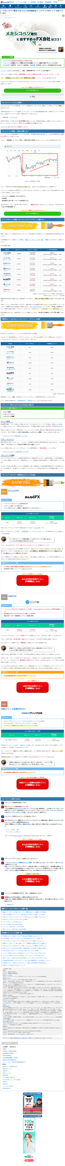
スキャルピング (58, 806)
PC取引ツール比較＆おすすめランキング (14, 941)
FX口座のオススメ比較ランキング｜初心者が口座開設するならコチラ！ (22, 912)
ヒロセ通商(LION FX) (6, 274)
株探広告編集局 (32, 1158)
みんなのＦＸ (7, 279)
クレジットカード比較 (21, 2)
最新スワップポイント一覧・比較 (34, 239)
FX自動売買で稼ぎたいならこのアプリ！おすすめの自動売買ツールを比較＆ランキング (27, 936)
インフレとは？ (13, 117)
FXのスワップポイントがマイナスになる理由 (15, 895)
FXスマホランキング (15, 711)
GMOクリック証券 (7, 258)
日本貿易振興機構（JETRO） (11, 1033)
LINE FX (5, 971)
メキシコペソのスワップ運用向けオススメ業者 (19, 843)
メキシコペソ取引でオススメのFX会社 (13, 902)
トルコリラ (4, 127)
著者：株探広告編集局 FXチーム (8, 17)
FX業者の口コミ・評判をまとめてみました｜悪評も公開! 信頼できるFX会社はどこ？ (26, 938)
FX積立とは (10, 880)
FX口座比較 (40, 2)
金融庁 (4, 1025)
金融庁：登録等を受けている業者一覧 (18, 1014)
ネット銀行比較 (32, 2)
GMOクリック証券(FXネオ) (13, 699)
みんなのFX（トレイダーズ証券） (12, 1055)
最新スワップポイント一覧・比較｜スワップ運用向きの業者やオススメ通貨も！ (25, 919)
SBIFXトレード (7, 269)
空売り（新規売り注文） (25, 810)
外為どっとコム (7, 264)
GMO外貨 (32, 65)
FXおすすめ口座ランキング (30, 711)
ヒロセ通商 (15, 851)
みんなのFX (6, 65)
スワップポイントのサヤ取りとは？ (12, 897)
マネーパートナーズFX (9, 975)
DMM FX (5, 1002)
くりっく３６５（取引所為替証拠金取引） (14, 1038)
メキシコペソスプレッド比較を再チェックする (16, 451)
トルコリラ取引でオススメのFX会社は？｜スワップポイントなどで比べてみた (24, 929)
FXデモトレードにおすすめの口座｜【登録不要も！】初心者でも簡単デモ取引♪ (24, 924)
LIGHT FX (19, 65)
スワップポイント (16, 78)
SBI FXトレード (10, 363)
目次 (33, 97)
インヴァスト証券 (7, 1062)
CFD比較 (55, 2)
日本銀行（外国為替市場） (10, 1027)
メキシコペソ (7, 61)
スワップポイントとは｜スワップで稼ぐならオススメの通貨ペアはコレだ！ (23, 917)
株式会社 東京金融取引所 (9, 1036)
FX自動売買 (25, 531)
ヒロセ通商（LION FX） (9, 997)
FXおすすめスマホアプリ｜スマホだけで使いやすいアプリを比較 (20, 926)
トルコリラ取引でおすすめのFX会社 (13, 900)
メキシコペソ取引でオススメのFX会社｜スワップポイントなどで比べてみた (24, 931)
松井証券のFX (10, 390)
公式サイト (23, 1010)
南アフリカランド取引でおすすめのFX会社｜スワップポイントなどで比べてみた (25, 934)
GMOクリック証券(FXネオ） (10, 1042)
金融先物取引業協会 (8, 1029)
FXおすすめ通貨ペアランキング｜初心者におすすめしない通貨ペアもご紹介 (24, 890)
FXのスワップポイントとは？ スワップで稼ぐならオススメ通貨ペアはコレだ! (24, 893)
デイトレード (8, 808)
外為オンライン (7, 290)
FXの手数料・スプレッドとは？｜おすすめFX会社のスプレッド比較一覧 (22, 914)
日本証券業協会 (7, 1031)
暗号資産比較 (48, 2)
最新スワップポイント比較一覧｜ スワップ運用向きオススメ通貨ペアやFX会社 (24, 888)
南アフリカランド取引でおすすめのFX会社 (14, 905)
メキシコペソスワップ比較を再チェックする (15, 436)
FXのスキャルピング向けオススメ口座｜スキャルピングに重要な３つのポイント (25, 921)
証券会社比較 (10, 2)
